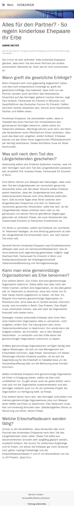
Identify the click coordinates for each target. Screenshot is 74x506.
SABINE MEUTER (10, 45)
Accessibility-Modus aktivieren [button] (36, 498)
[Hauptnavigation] (37, 4)
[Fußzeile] (37, 496)
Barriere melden (35, 494)
